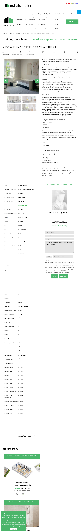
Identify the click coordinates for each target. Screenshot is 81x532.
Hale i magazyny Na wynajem (69, 508)
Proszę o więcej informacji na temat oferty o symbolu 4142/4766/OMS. (59, 247)
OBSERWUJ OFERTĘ (58, 52)
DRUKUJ (18, 494)
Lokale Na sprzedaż (52, 515)
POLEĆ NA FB (23, 52)
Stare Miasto (27, 33)
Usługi (57, 14)
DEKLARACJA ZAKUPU (30, 54)
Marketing (47, 18)
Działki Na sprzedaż (52, 508)
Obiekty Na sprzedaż (52, 519)
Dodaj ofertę (48, 14)
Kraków (22, 33)
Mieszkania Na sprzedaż (53, 517)
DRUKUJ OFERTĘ (7, 52)
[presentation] (6, 81)
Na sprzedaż (9, 14)
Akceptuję (13, 529)
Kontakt (73, 14)
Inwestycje (31, 14)
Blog (39, 14)
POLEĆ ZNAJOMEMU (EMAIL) (34, 52)
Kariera (65, 14)
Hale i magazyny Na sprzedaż (54, 510)
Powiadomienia (36, 508)
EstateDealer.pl (6, 33)
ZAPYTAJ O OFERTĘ (46, 52)
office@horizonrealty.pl (59, 223)
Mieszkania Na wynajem (68, 512)
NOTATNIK (15, 52)
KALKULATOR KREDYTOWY (17, 54)
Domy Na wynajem (67, 507)
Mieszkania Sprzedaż (15, 33)
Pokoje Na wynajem (67, 515)
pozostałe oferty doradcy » (59, 226)
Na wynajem (20, 14)
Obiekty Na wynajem (67, 514)
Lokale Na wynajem (67, 510)
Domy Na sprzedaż (52, 507)
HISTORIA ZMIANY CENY (70, 52)
